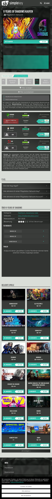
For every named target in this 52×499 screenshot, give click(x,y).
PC (4, 81)
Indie (36, 213)
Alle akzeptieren (26, 495)
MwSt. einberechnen (10, 99)
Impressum (9, 468)
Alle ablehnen (26, 491)
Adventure (30, 213)
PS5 (37, 81)
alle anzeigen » (26, 451)
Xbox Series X (46, 82)
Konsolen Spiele (7, 76)
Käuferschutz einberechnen (12, 96)
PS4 (22, 81)
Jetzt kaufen (26, 42)
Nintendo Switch (12, 82)
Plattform (21, 213)
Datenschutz (9, 472)
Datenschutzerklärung (17, 482)
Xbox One (29, 82)
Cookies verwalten (26, 486)
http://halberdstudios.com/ (28, 216)
